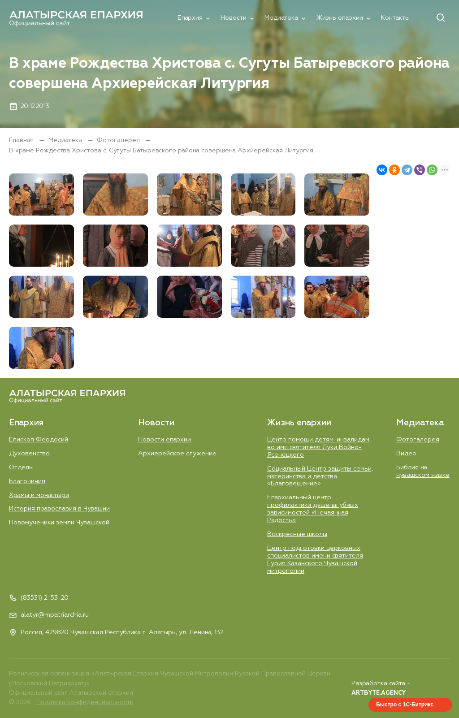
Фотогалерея (119, 140)
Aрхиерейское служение (177, 453)
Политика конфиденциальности (85, 702)
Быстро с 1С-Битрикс (404, 704)
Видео (406, 453)
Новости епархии (164, 440)
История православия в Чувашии (59, 509)
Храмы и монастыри (39, 495)
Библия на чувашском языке (423, 471)
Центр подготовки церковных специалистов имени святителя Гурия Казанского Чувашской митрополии (315, 559)
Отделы (21, 467)
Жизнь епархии (339, 18)
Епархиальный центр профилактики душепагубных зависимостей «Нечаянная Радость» (312, 508)
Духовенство (29, 453)
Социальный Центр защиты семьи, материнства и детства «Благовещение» (320, 476)
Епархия (190, 18)
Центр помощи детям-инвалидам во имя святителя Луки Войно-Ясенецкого (318, 447)
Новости (234, 18)
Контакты (395, 18)
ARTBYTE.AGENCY (378, 693)
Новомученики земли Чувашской (59, 522)
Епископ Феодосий (38, 440)
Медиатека (281, 18)
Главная (22, 140)
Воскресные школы (297, 534)
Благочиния (27, 481)
